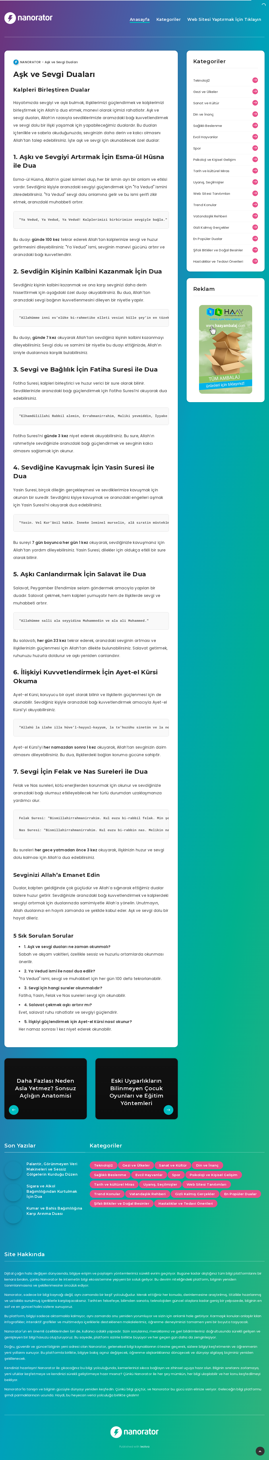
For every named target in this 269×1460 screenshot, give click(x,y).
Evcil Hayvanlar (205, 137)
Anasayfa (140, 19)
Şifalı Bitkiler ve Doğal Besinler (218, 250)
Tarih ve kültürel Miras (211, 171)
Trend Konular (205, 205)
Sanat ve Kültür (206, 103)
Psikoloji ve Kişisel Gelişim (214, 159)
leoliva (145, 1446)
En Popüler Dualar (208, 238)
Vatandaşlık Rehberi (210, 216)
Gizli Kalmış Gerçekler (211, 227)
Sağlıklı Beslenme (207, 125)
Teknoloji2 (201, 80)
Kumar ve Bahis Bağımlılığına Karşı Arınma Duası (54, 1211)
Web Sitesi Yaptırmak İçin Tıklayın (224, 19)
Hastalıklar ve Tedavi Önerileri (218, 261)
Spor (197, 148)
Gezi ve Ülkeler (205, 91)
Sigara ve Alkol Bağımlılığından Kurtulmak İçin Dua (52, 1191)
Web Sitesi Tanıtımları (211, 193)
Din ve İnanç (203, 114)
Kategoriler (168, 19)
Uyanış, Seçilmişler (208, 182)
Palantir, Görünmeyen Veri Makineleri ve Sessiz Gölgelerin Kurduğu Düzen (52, 1169)
